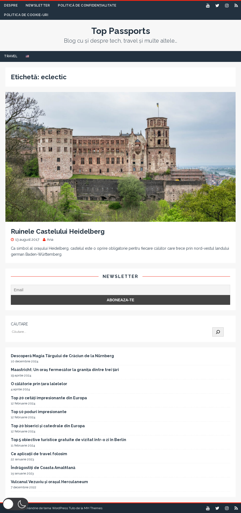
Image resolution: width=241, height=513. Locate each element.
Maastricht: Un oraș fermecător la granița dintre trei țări (65, 370)
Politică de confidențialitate (87, 5)
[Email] (120, 290)
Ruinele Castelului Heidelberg (58, 231)
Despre (11, 5)
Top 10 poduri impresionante (39, 412)
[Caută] (218, 332)
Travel (10, 56)
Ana (50, 239)
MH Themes (93, 508)
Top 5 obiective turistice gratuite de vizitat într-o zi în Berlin (68, 440)
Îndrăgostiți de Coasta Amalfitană (43, 467)
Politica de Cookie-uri (26, 15)
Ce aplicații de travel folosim (39, 454)
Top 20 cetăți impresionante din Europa (49, 398)
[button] (15, 504)
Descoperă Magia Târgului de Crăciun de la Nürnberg (62, 356)
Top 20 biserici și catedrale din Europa (48, 426)
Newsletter (38, 5)
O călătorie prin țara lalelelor (39, 384)
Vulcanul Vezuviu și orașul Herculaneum (49, 482)
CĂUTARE (19, 324)
